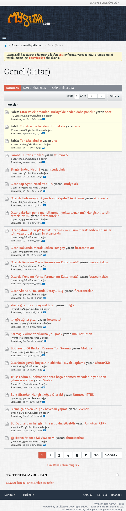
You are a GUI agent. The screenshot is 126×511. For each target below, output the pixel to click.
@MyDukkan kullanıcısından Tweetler (30, 482)
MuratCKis (102, 363)
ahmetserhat (74, 438)
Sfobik (47, 380)
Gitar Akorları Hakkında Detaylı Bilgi (37, 291)
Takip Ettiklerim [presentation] (62, 87)
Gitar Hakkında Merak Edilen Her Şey (38, 248)
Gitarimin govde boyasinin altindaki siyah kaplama (48, 363)
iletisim (102, 494)
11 (86, 455)
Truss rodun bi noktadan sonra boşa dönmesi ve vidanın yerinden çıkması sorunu (58, 378)
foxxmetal (54, 319)
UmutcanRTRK (83, 395)
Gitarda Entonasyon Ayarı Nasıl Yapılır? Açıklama (47, 198)
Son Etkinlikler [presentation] (34, 87)
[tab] (12, 88)
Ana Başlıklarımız (33, 45)
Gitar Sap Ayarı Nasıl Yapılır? (32, 184)
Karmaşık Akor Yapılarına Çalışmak (36, 334)
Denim (9, 494)
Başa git (116, 494)
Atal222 (86, 348)
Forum (15, 45)
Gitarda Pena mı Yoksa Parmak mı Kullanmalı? (45, 262)
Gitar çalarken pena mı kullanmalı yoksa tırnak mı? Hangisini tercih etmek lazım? (60, 214)
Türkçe (28, 494)
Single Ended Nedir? (25, 169)
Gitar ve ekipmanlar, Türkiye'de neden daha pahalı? (57, 112)
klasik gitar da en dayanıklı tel (33, 305)
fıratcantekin (49, 216)
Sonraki (112, 455)
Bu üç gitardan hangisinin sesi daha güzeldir (43, 423)
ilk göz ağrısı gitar (24, 319)
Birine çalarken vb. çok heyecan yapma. (39, 409)
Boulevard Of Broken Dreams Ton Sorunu (41, 348)
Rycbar (83, 409)
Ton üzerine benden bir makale (42, 126)
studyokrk (61, 155)
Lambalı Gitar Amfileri (27, 155)
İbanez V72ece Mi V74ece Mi (35, 438)
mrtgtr (69, 305)
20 (96, 455)
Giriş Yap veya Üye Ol (104, 2)
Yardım (88, 494)
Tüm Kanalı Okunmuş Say (63, 465)
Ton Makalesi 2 (31, 141)
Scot (108, 112)
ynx (77, 126)
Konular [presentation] (12, 87)
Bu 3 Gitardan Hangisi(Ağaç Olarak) (37, 395)
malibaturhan (82, 334)
